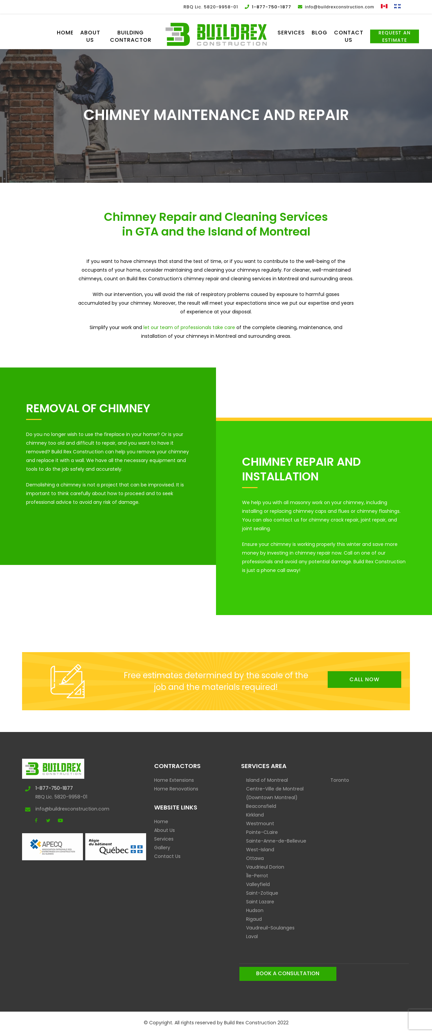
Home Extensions (174, 780)
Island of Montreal (267, 780)
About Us (164, 830)
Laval (252, 936)
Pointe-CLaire (262, 832)
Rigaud (254, 919)
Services (164, 839)
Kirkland (255, 814)
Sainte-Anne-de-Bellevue (276, 841)
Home (161, 821)
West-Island (260, 849)
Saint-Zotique (262, 893)
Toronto (339, 780)
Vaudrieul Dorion (265, 867)
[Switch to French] (397, 7)
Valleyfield (258, 884)
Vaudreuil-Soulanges (270, 927)
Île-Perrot (257, 875)
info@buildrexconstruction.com (57, 808)
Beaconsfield (261, 806)
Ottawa (255, 858)
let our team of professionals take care (189, 327)
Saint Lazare (260, 901)
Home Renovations (176, 788)
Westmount (260, 823)
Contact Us (167, 856)
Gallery (162, 847)
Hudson (254, 910)
